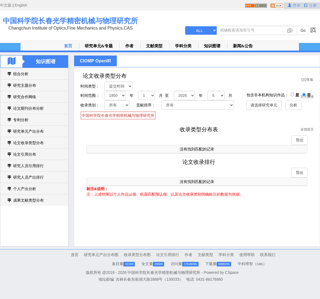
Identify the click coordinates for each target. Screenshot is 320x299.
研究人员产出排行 (28, 177)
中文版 (5, 5)
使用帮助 (247, 254)
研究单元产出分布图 (101, 254)
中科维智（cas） (252, 264)
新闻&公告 (243, 46)
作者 (129, 46)
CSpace (232, 272)
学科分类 (183, 46)
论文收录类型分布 (28, 143)
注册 (310, 5)
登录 (294, 5)
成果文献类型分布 (28, 200)
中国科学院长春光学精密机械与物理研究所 (70, 21)
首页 (68, 46)
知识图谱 (212, 46)
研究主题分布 (24, 85)
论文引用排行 (167, 254)
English (20, 5)
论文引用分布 (24, 154)
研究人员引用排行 (28, 166)
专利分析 (20, 120)
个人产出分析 (24, 189)
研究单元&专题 (99, 46)
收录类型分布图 (137, 254)
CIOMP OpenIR (95, 61)
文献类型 (154, 46)
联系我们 (267, 254)
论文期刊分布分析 (28, 108)
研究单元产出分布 (28, 131)
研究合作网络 (24, 97)
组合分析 (20, 74)
